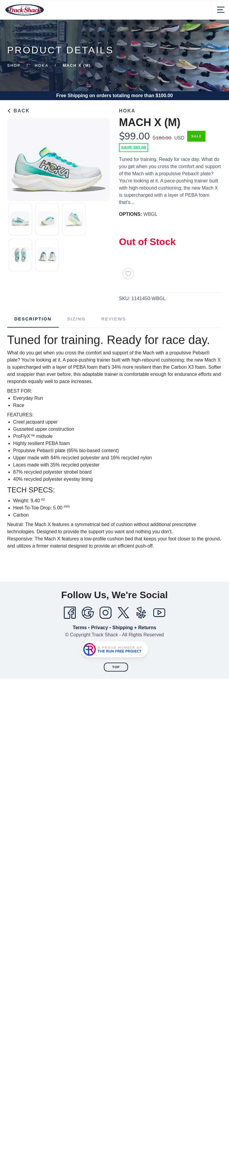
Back (18, 110)
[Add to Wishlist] (128, 273)
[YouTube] (159, 613)
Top (116, 667)
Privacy (99, 627)
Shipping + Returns (134, 627)
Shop (14, 65)
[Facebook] (70, 613)
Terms (80, 627)
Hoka (42, 65)
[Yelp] (141, 613)
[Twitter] (123, 613)
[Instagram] (105, 613)
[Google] (88, 613)
